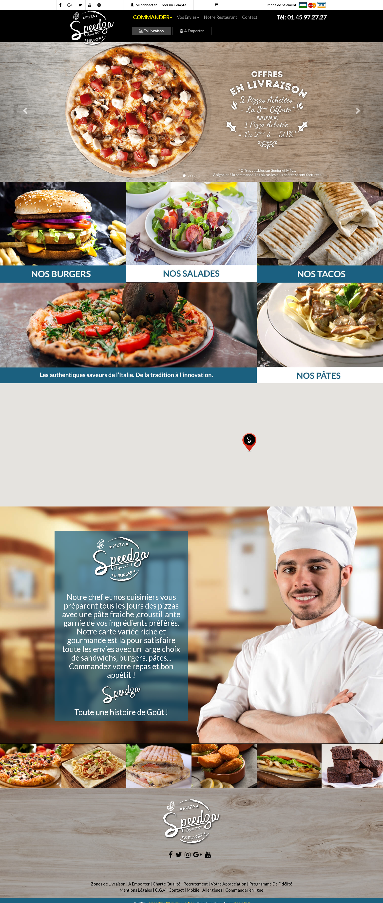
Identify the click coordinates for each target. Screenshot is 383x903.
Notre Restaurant (220, 17)
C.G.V (160, 890)
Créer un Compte (172, 5)
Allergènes (212, 890)
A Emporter (192, 30)
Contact (249, 17)
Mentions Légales (136, 890)
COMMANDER (152, 17)
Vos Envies (188, 17)
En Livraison (151, 30)
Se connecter (146, 5)
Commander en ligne (244, 890)
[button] (249, 443)
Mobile (193, 890)
